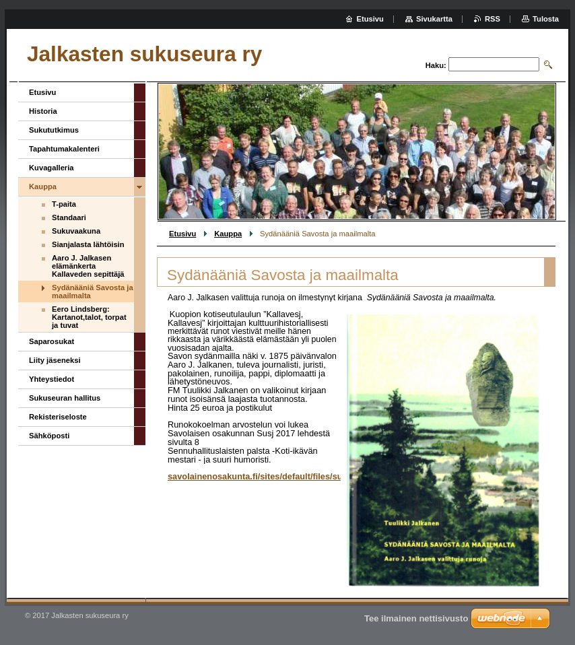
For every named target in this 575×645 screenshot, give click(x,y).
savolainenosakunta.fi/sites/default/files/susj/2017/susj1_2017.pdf (302, 476)
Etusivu (182, 234)
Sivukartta (434, 19)
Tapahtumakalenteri (64, 149)
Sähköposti (49, 436)
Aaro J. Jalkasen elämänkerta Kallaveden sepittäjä (88, 266)
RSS (492, 19)
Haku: (436, 65)
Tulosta (546, 19)
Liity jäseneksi (55, 360)
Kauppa (228, 234)
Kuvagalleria (51, 168)
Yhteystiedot (51, 379)
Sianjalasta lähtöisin (88, 244)
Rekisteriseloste (58, 417)
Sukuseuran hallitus (64, 398)
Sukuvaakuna (76, 231)
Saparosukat (51, 341)
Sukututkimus (54, 130)
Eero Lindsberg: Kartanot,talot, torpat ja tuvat (89, 317)
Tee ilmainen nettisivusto (416, 618)
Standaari (69, 217)
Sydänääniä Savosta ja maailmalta (92, 291)
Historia (43, 111)
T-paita (64, 204)
